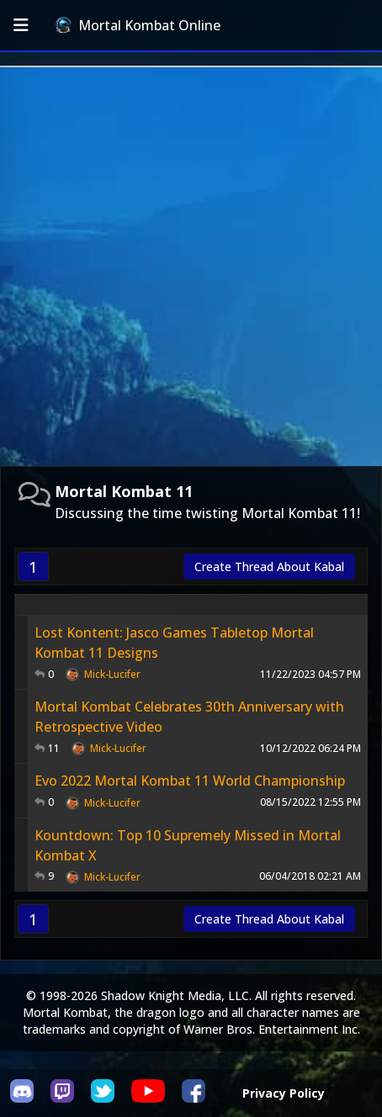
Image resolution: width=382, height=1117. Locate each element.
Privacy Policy (283, 1093)
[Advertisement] (191, 267)
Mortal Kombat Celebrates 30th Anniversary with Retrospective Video (189, 716)
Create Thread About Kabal (269, 566)
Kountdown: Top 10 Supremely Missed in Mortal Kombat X (187, 845)
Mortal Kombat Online (138, 25)
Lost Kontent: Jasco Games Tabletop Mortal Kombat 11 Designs (174, 642)
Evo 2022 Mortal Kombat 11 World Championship (189, 780)
